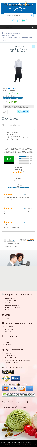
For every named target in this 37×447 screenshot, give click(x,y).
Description (10, 118)
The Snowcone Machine (13, 310)
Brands (7, 318)
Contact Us (9, 340)
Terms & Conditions (12, 358)
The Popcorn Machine (12, 307)
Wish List (8, 331)
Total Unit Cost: (13, 107)
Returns (8, 342)
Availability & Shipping (10, 93)
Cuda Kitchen (10, 298)
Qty (5, 112)
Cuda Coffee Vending (12, 305)
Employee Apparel (8, 35)
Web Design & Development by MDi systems (20, 444)
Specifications (11, 125)
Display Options (13, 243)
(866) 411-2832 (12, 8)
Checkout (18, 10)
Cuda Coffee (9, 303)
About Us (8, 353)
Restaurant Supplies (13, 33)
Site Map (8, 345)
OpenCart (17, 362)
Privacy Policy (10, 355)
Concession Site (10, 300)
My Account (24, 8)
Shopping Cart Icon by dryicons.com (17, 360)
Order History (9, 329)
